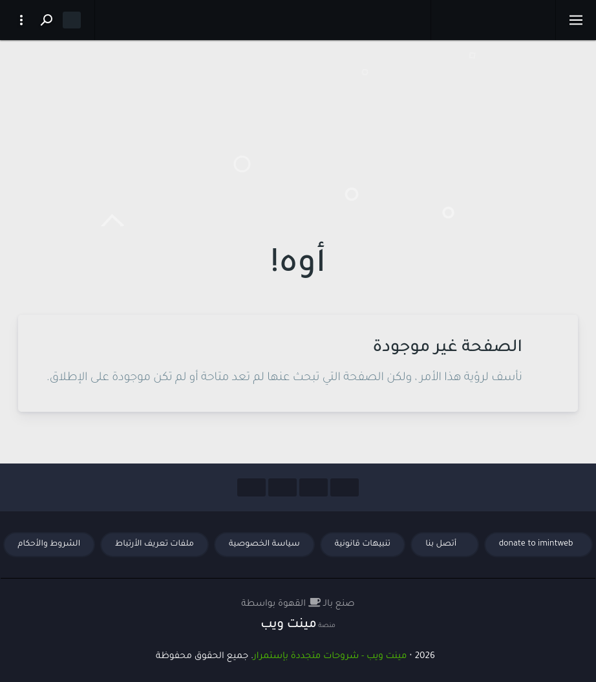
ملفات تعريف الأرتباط (154, 544)
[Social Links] (344, 487)
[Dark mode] (72, 20)
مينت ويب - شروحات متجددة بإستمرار (330, 656)
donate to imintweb (536, 544)
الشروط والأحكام (49, 544)
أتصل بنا (442, 544)
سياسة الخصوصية (264, 544)
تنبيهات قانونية (362, 544)
